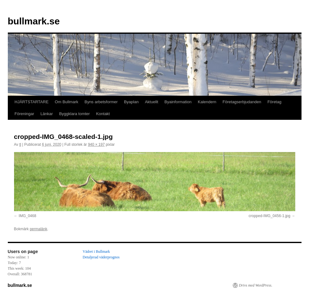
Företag (274, 101)
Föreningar (24, 113)
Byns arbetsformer (100, 101)
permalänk (38, 229)
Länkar (46, 113)
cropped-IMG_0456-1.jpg (269, 216)
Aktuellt (151, 101)
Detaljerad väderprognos (101, 257)
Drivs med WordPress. (255, 285)
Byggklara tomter (74, 113)
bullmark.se (34, 21)
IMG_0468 (27, 216)
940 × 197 (96, 144)
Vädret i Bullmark (96, 251)
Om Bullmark (66, 101)
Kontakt (103, 113)
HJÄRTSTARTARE (32, 101)
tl (20, 144)
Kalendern (207, 101)
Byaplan (131, 101)
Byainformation (178, 101)
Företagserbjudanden (241, 101)
